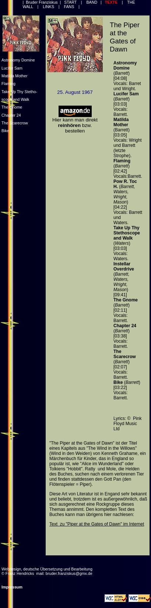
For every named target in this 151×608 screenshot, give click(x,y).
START (71, 2)
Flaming (8, 83)
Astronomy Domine (18, 60)
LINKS (48, 6)
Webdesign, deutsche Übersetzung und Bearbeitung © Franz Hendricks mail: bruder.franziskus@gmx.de (46, 571)
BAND (91, 2)
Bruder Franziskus (42, 2)
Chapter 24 (11, 115)
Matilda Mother (14, 76)
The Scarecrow (14, 123)
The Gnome (11, 107)
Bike (5, 130)
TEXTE (112, 2)
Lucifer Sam (11, 68)
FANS (69, 6)
